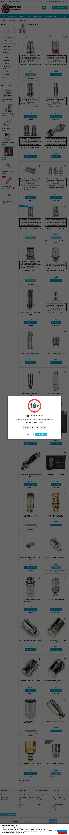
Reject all (62, 833)
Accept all (62, 831)
